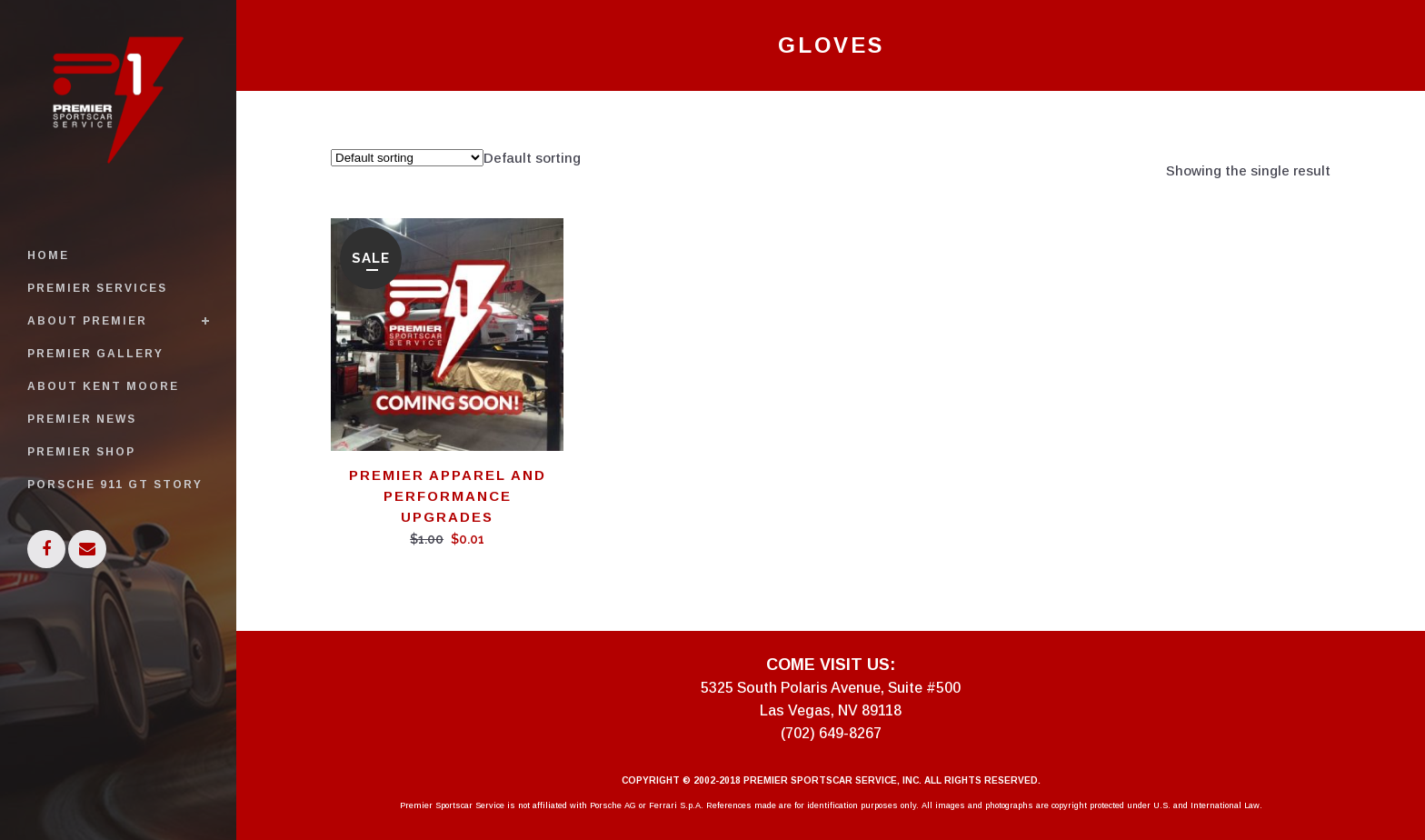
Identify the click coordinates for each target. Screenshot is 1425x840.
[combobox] (532, 157)
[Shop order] (407, 157)
